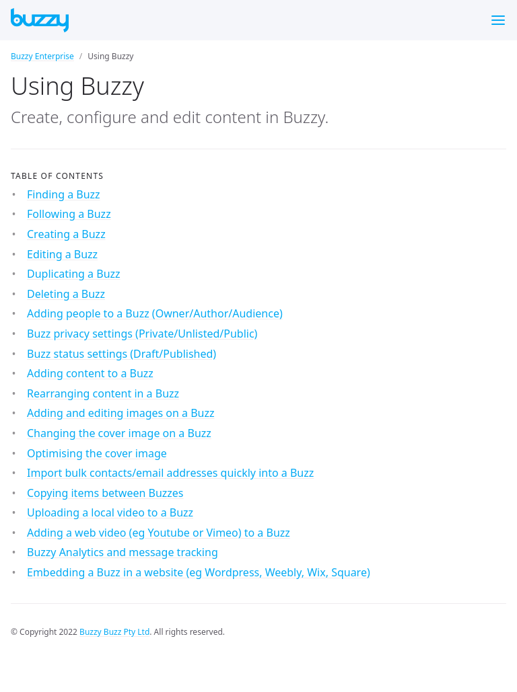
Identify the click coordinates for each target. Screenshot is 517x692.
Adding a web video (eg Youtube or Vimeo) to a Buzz (158, 532)
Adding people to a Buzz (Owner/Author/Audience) (155, 313)
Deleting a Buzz (66, 293)
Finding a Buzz (63, 194)
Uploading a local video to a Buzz (110, 512)
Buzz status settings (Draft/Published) (121, 353)
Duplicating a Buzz (73, 273)
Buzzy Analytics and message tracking (122, 552)
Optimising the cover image (97, 453)
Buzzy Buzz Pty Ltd (114, 632)
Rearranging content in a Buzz (103, 393)
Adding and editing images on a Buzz (121, 413)
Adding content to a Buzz (90, 373)
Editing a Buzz (62, 254)
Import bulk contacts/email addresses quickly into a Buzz (170, 472)
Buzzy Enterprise (42, 56)
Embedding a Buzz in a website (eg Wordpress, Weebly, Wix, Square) (198, 572)
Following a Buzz (69, 213)
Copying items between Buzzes (105, 493)
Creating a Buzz (66, 234)
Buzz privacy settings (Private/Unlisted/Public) (142, 333)
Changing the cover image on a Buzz (119, 433)
